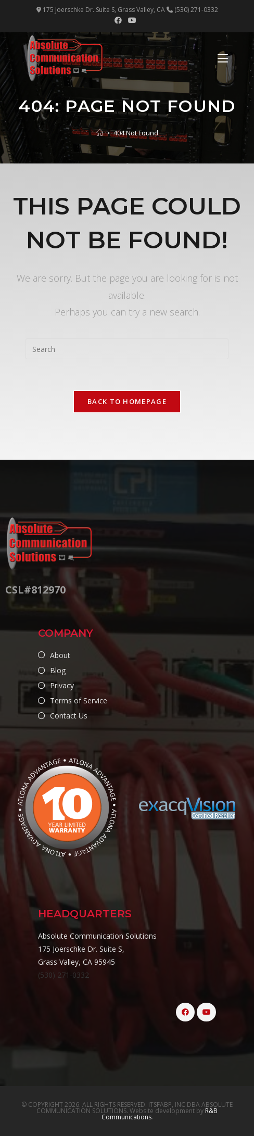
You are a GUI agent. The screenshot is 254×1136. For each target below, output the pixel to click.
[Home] (99, 132)
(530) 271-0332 (63, 975)
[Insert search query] (127, 348)
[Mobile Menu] (223, 58)
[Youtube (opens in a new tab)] (132, 20)
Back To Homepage (127, 401)
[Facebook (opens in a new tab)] (120, 20)
